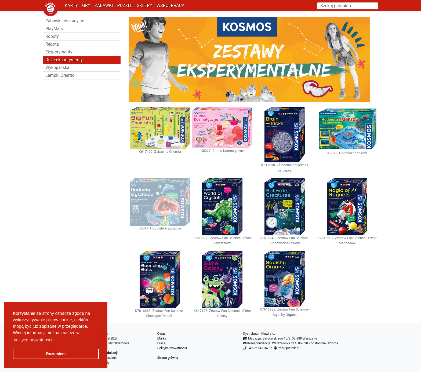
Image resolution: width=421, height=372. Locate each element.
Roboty (52, 36)
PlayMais (54, 28)
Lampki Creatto (60, 75)
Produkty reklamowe (114, 343)
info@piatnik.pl (288, 348)
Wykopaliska (57, 67)
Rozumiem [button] (56, 354)
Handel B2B (108, 338)
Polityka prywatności (172, 348)
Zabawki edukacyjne (64, 20)
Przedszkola (108, 358)
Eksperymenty (58, 51)
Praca (161, 343)
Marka (161, 338)
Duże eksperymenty (64, 59)
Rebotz (52, 44)
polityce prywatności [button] (33, 340)
